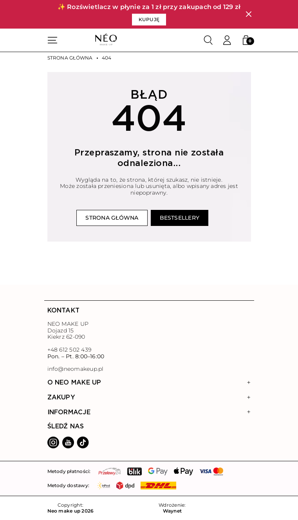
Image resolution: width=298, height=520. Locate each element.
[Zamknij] (248, 14)
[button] (246, 40)
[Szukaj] (208, 40)
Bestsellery (180, 217)
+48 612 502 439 (69, 349)
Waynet (172, 511)
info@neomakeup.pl (75, 369)
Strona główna (70, 58)
